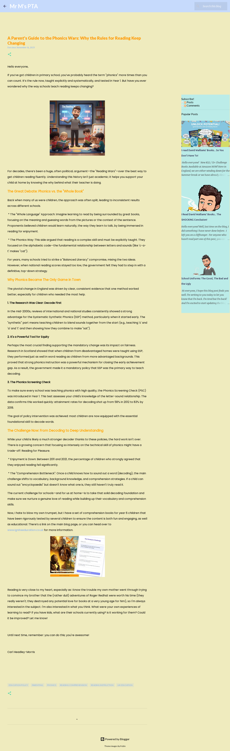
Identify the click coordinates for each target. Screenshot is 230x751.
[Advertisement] (170, 149)
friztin (123, 746)
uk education (125, 685)
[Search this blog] (209, 6)
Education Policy (18, 685)
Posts (188, 102)
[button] (9, 54)
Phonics (51, 685)
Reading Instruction (102, 685)
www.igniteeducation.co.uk (25, 530)
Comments (192, 105)
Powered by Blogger (115, 739)
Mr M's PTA (24, 6)
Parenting (37, 685)
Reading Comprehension (73, 685)
